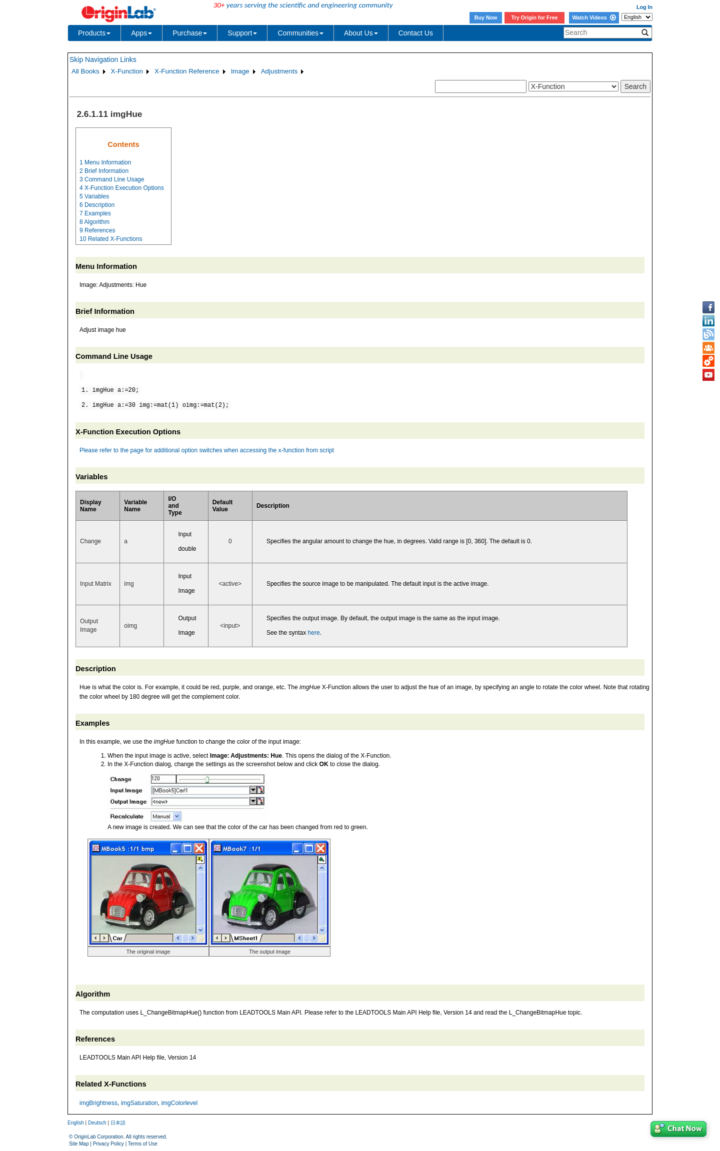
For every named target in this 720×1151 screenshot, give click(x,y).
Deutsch (97, 1123)
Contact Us (415, 33)
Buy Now (486, 17)
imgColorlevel (179, 1103)
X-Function (127, 71)
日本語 (118, 1123)
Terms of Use (143, 1144)
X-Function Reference (187, 71)
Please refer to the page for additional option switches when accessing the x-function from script (207, 450)
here (314, 632)
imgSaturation (139, 1103)
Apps (141, 33)
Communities (301, 33)
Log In (644, 7)
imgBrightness (99, 1103)
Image (240, 71)
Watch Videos (594, 17)
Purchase (189, 33)
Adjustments (279, 71)
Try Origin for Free (535, 17)
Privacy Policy (108, 1144)
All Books (86, 71)
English (76, 1123)
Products (94, 33)
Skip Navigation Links (103, 59)
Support (242, 33)
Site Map (78, 1144)
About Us (361, 33)
